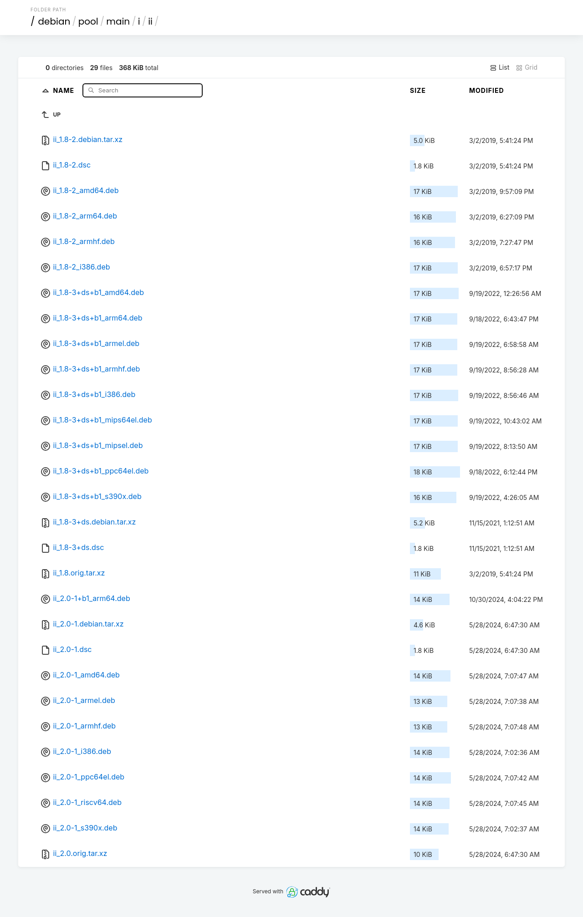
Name (64, 90)
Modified (486, 90)
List (499, 67)
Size (418, 90)
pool (88, 21)
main (118, 21)
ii (150, 21)
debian (54, 21)
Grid (526, 67)
